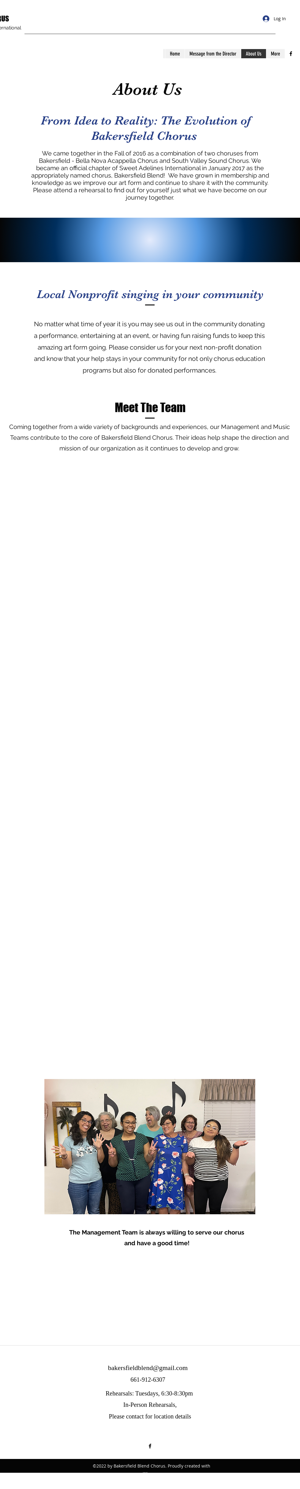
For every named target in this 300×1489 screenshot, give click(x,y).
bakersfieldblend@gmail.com (148, 1368)
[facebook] (291, 54)
